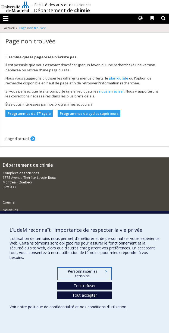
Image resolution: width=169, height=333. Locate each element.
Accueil (9, 28)
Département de (62, 10)
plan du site (118, 78)
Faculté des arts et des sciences (63, 5)
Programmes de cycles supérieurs (89, 113)
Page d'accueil (17, 138)
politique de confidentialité (51, 306)
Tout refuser (85, 285)
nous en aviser (111, 91)
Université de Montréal (15, 6)
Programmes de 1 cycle (29, 113)
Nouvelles (10, 210)
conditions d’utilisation (106, 306)
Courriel (9, 202)
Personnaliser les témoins (87, 274)
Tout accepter (84, 295)
